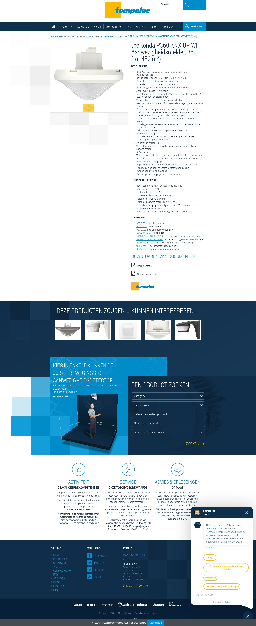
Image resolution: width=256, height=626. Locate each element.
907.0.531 (141, 223)
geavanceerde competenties (78, 484)
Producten (66, 27)
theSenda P (142, 245)
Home (56, 555)
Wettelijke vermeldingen (145, 613)
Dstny (227, 602)
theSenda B (142, 242)
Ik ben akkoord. (155, 622)
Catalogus (83, 27)
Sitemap (127, 613)
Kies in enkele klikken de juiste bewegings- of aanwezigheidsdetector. (83, 372)
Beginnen (58, 396)
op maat (177, 484)
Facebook (100, 556)
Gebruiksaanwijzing (143, 273)
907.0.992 (141, 229)
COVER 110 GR (144, 232)
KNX (69, 36)
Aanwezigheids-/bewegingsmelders (105, 36)
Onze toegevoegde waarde (128, 484)
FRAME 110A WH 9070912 (149, 239)
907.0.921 (141, 226)
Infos (154, 27)
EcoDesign (168, 27)
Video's (97, 27)
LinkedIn (99, 570)
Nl (202, 2)
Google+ (99, 577)
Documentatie (141, 265)
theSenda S (142, 248)
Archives (141, 27)
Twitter (99, 563)
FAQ (129, 27)
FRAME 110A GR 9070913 (149, 236)
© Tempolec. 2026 (106, 613)
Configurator (114, 27)
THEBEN (78, 36)
